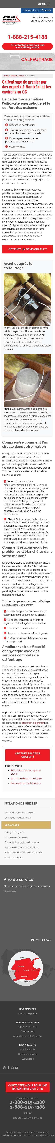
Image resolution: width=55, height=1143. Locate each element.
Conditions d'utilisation (29, 1135)
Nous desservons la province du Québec (42, 19)
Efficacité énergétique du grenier (21, 842)
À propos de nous (27, 1026)
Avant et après (27, 1049)
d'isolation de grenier (32, 722)
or (27, 46)
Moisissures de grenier (16, 837)
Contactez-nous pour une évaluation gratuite (27, 1087)
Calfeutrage (11, 825)
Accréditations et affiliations (27, 1036)
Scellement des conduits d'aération (23, 852)
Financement (27, 1031)
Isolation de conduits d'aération (21, 847)
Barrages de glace (14, 832)
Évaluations (28, 1059)
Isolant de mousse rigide (17, 817)
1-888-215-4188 (27, 37)
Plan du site (48, 1135)
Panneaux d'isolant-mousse (26, 783)
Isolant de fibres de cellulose (26, 778)
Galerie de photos (14, 857)
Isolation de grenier (20, 803)
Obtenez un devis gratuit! (27, 249)
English (36, 10)
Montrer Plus (42, 940)
